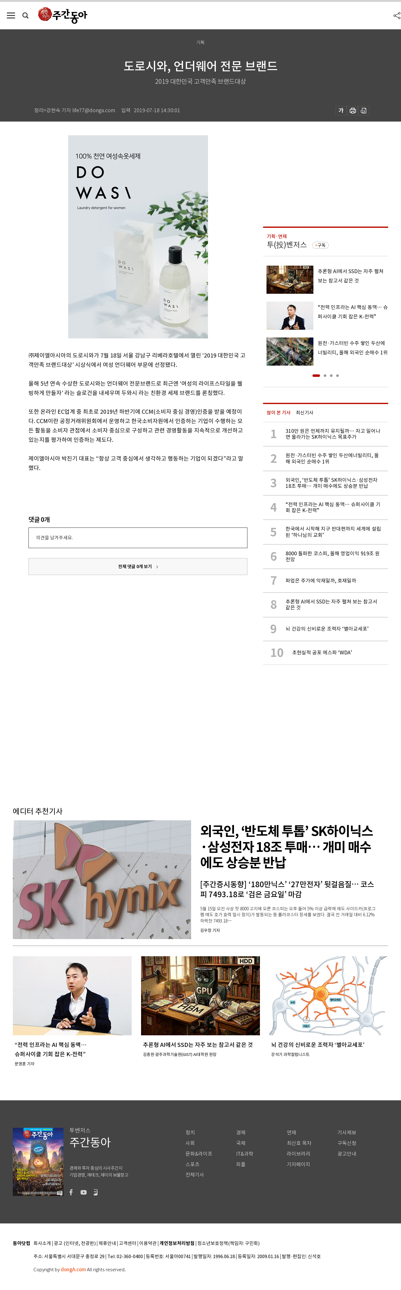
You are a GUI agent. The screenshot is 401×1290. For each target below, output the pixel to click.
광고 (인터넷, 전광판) (75, 1243)
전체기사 (194, 1175)
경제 (241, 1133)
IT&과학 (244, 1154)
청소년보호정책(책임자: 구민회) (228, 1243)
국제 (241, 1143)
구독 (321, 245)
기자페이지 (298, 1165)
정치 (190, 1133)
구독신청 (347, 1143)
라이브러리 (298, 1154)
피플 (241, 1165)
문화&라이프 (198, 1154)
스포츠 (192, 1165)
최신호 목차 (299, 1143)
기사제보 (347, 1133)
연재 (291, 1133)
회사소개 (42, 1243)
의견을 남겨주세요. (54, 538)
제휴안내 (107, 1243)
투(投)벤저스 (287, 245)
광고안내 (347, 1154)
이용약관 (148, 1243)
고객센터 (127, 1243)
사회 (190, 1143)
